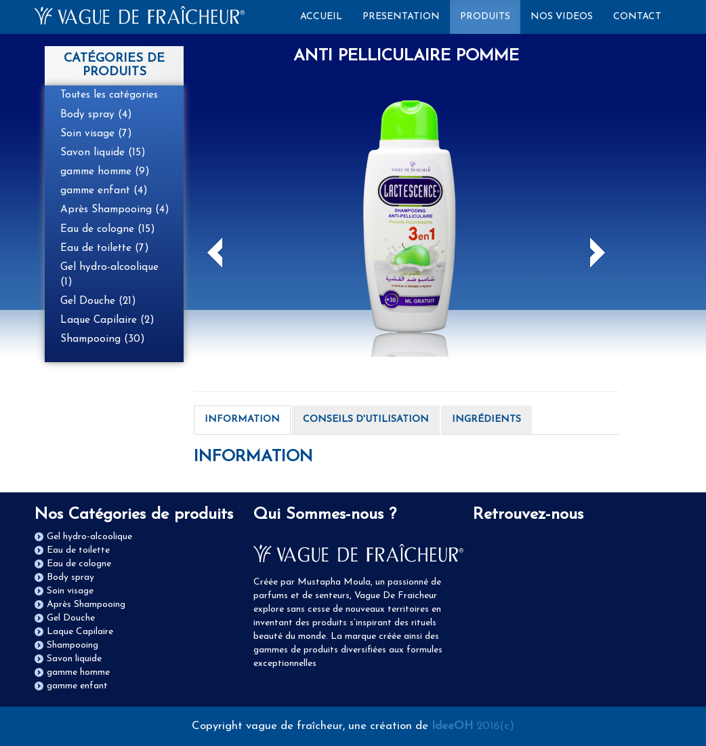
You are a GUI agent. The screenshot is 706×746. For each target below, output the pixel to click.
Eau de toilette (78, 550)
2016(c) (473, 726)
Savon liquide (74, 659)
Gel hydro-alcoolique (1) (109, 275)
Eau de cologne (79, 564)
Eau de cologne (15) (107, 229)
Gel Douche (71, 618)
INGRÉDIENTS (486, 419)
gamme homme (78, 672)
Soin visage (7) (96, 133)
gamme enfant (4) (104, 190)
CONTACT (637, 17)
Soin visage (70, 591)
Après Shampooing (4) (114, 209)
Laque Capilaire (80, 632)
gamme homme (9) (105, 171)
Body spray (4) (96, 114)
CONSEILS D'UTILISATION (366, 419)
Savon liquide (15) (103, 152)
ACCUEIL (326, 15)
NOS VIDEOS (562, 17)
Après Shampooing (86, 605)
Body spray (70, 577)
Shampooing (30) (102, 339)
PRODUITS (485, 17)
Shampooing (72, 645)
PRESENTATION (401, 17)
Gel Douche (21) (98, 301)
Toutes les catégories (109, 95)
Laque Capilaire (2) (107, 320)
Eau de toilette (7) (104, 248)
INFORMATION (242, 419)
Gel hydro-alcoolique (89, 537)
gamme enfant (77, 686)
